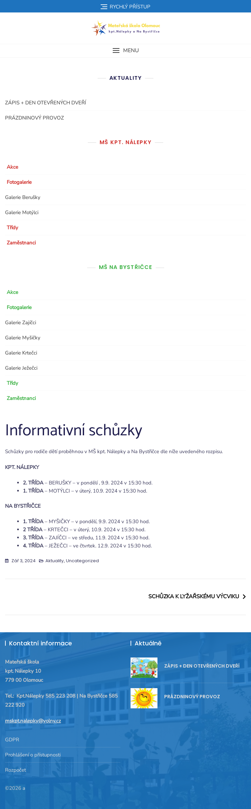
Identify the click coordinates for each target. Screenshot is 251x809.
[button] (125, 50)
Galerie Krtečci (21, 352)
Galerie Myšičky (22, 337)
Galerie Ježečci (21, 368)
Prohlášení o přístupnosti (33, 754)
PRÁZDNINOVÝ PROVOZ (34, 117)
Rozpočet (15, 770)
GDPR (12, 739)
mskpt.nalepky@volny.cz (33, 720)
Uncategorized (82, 561)
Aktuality (54, 561)
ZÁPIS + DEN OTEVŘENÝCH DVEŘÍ (45, 102)
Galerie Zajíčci (20, 322)
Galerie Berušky (22, 197)
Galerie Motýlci (21, 212)
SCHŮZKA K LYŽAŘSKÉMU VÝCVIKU (193, 596)
